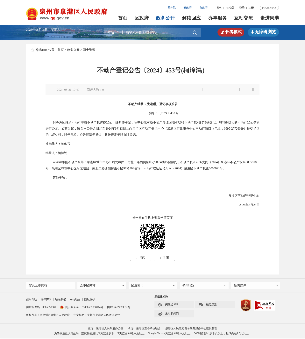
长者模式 (230, 31)
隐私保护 (89, 300)
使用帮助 (31, 300)
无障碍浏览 (263, 31)
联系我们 (60, 300)
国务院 (171, 7)
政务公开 (165, 18)
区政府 (142, 18)
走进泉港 (269, 18)
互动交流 (243, 18)
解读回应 (191, 18)
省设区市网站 (50, 285)
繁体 (219, 7)
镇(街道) (204, 285)
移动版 (230, 7)
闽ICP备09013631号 (119, 307)
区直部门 (153, 285)
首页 (122, 18)
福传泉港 (208, 305)
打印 (140, 257)
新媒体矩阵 (161, 297)
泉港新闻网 (168, 314)
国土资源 (89, 49)
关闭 (164, 257)
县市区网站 (102, 285)
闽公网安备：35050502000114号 (81, 307)
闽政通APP (168, 305)
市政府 (203, 7)
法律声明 (46, 300)
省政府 (187, 7)
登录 (242, 7)
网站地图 (75, 300)
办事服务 (217, 18)
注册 (251, 7)
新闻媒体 (255, 285)
